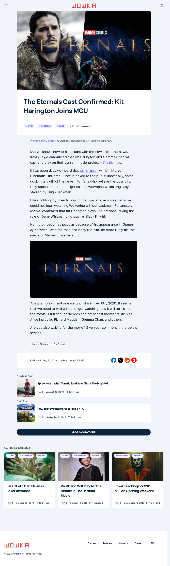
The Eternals (59, 346)
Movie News (45, 128)
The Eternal (112, 165)
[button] (6, 7)
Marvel (29, 128)
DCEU (11, 458)
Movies (60, 128)
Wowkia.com (37, 143)
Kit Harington (90, 173)
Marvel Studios (40, 346)
